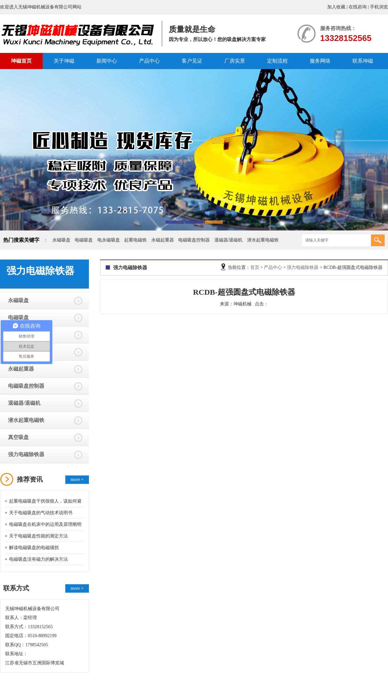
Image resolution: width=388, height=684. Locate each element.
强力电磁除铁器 (26, 454)
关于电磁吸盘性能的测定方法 (38, 536)
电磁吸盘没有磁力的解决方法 (38, 559)
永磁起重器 (162, 240)
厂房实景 (234, 61)
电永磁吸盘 (108, 240)
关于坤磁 (64, 61)
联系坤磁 (362, 61)
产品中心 (149, 61)
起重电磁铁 (135, 240)
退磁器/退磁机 (228, 240)
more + (76, 479)
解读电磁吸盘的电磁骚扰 (34, 547)
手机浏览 (379, 7)
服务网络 (320, 61)
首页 (254, 267)
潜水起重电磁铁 (263, 240)
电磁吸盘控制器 (194, 240)
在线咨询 (358, 7)
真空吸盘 (18, 437)
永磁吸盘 (61, 240)
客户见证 (192, 61)
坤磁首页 (21, 61)
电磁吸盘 (84, 240)
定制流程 (277, 61)
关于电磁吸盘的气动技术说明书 (40, 512)
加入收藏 (336, 7)
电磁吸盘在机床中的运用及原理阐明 (45, 524)
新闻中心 (106, 61)
